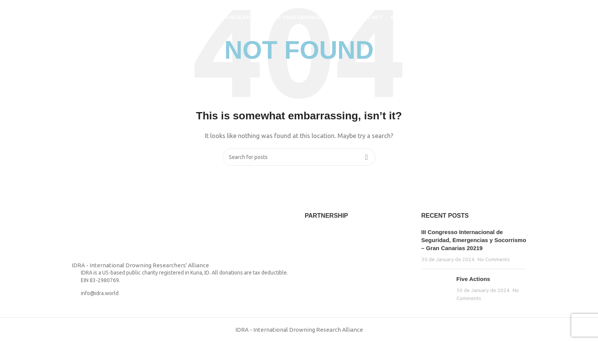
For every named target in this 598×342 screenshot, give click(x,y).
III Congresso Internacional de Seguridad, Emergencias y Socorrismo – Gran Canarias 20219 (473, 240)
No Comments (493, 259)
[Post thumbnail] (436, 288)
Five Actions (473, 279)
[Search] (525, 17)
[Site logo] (83, 16)
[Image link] (91, 236)
